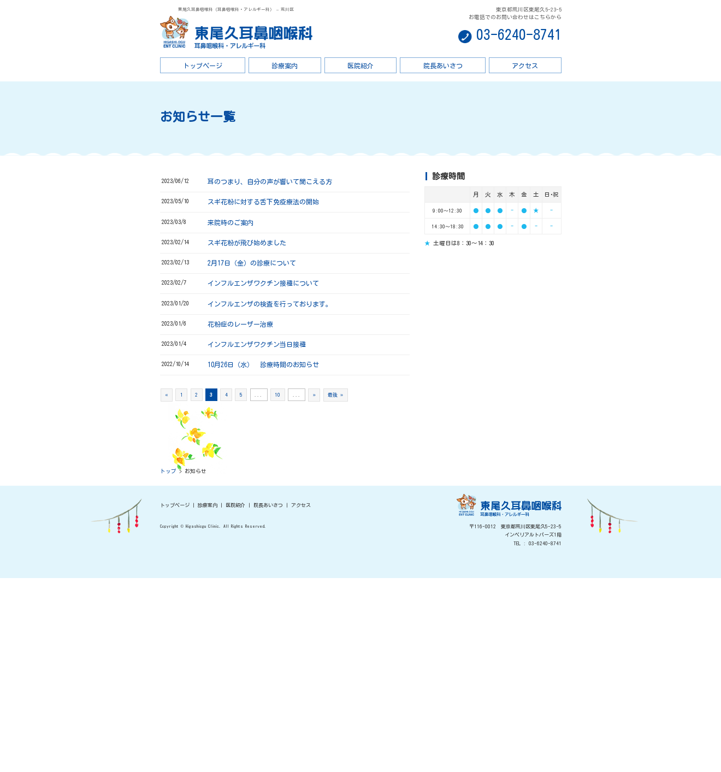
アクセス (525, 65)
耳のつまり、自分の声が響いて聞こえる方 (270, 181)
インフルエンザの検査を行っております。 (270, 303)
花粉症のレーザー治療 (240, 324)
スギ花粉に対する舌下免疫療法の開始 (263, 201)
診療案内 (284, 65)
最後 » (335, 394)
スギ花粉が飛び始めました (247, 242)
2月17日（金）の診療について (252, 263)
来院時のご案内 (230, 222)
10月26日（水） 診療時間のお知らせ (263, 364)
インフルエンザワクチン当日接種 (257, 344)
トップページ (202, 65)
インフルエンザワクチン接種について (263, 283)
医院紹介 (360, 65)
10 (277, 394)
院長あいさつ (443, 65)
